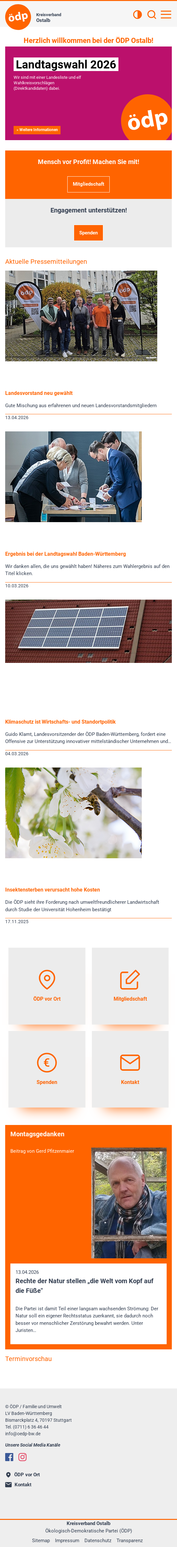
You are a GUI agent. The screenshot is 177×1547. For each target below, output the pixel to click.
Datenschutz (97, 1540)
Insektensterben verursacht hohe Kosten (52, 890)
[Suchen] (152, 15)
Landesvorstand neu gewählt (38, 393)
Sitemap (41, 1540)
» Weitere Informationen (37, 130)
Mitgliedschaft (88, 184)
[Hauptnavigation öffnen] (166, 14)
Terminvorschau (28, 1359)
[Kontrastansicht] (137, 15)
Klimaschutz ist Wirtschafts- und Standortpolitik (60, 722)
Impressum (67, 1540)
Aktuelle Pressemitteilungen (46, 261)
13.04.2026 (88, 1301)
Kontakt (18, 1485)
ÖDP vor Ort (23, 1475)
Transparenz (129, 1540)
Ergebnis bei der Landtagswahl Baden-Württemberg (65, 554)
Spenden (88, 233)
